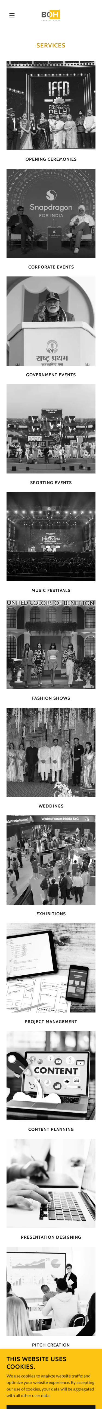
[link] (51, 15)
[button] (8, 15)
